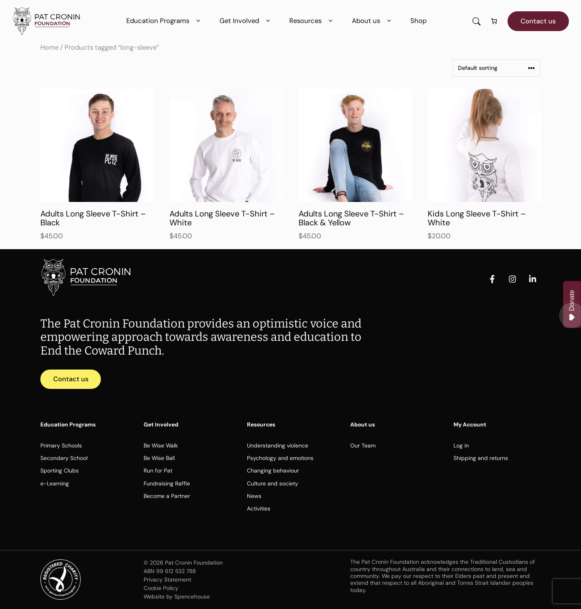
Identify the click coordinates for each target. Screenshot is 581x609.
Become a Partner (167, 496)
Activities (258, 508)
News (254, 496)
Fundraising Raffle (167, 483)
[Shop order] (497, 68)
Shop (418, 20)
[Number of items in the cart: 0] (494, 21)
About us (373, 21)
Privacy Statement (167, 580)
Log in (461, 445)
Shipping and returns (481, 458)
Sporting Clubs (59, 471)
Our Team (363, 445)
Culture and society (272, 483)
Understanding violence (277, 445)
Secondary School (64, 458)
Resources (312, 21)
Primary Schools (61, 445)
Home (49, 47)
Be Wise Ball (159, 458)
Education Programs (164, 21)
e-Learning (54, 483)
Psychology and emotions (280, 458)
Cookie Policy (161, 588)
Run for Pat (158, 471)
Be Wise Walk (161, 445)
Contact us (538, 21)
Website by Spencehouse (177, 596)
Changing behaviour (273, 471)
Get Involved (246, 21)
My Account (470, 424)
